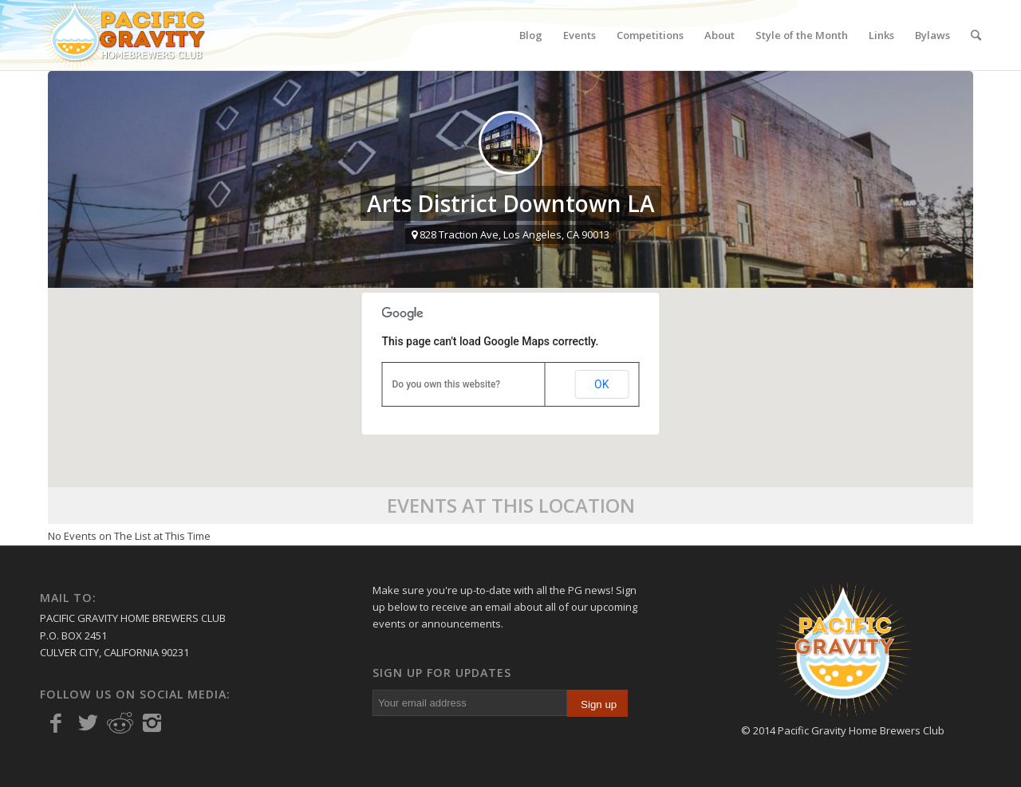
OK (601, 384)
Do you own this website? (446, 384)
